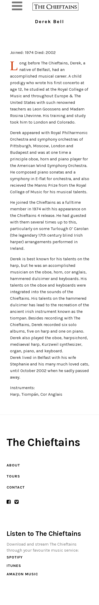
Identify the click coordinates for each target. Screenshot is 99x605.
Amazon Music (22, 574)
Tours (13, 476)
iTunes (14, 565)
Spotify (15, 557)
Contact (16, 487)
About (13, 465)
